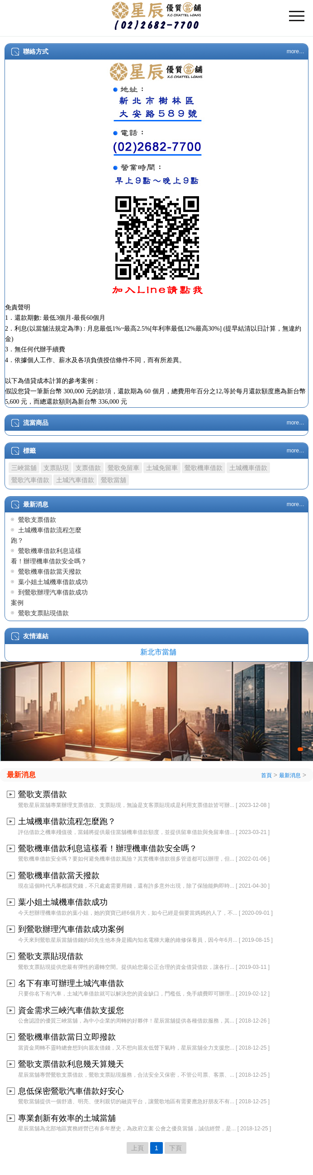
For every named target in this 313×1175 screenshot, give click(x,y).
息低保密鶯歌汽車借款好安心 (71, 1091)
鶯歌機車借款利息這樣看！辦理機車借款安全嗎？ (107, 848)
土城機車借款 (248, 467)
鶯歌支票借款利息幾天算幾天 (71, 1064)
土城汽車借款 (75, 480)
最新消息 (21, 775)
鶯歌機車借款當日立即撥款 (67, 1036)
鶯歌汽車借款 (30, 480)
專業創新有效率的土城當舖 (67, 1118)
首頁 (266, 775)
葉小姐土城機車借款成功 (53, 581)
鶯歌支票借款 (37, 519)
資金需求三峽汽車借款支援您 (71, 1010)
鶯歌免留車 (123, 467)
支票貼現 (56, 467)
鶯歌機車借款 (204, 467)
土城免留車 (162, 467)
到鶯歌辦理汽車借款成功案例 (71, 929)
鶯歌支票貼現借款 (43, 613)
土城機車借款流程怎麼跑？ (67, 821)
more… (295, 51)
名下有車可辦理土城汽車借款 (71, 983)
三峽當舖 (24, 467)
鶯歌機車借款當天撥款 (49, 571)
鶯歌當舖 (113, 480)
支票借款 (88, 467)
